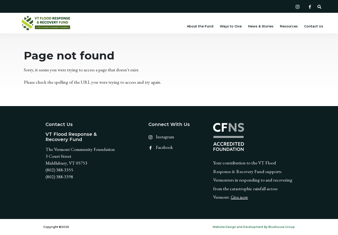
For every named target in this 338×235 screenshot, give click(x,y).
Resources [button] (289, 26)
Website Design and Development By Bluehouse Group (253, 227)
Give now (239, 197)
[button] (319, 6)
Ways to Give (231, 26)
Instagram (161, 137)
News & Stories (261, 26)
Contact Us (313, 26)
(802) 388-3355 (59, 170)
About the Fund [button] (200, 26)
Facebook (160, 147)
